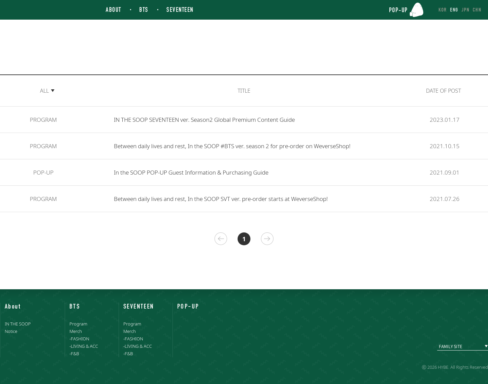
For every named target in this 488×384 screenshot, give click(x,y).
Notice (11, 331)
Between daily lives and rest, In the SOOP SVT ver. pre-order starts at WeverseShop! (221, 199)
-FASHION (79, 339)
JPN (465, 9)
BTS (143, 10)
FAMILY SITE (450, 346)
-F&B (74, 354)
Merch (75, 331)
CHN (477, 9)
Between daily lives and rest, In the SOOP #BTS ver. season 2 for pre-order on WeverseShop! (232, 146)
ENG (454, 9)
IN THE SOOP (33, 10)
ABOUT (113, 10)
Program (78, 324)
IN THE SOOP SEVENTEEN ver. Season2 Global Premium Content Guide (204, 119)
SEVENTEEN (180, 10)
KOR (443, 9)
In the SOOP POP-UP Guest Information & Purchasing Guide (191, 172)
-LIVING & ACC (83, 346)
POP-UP (398, 9)
